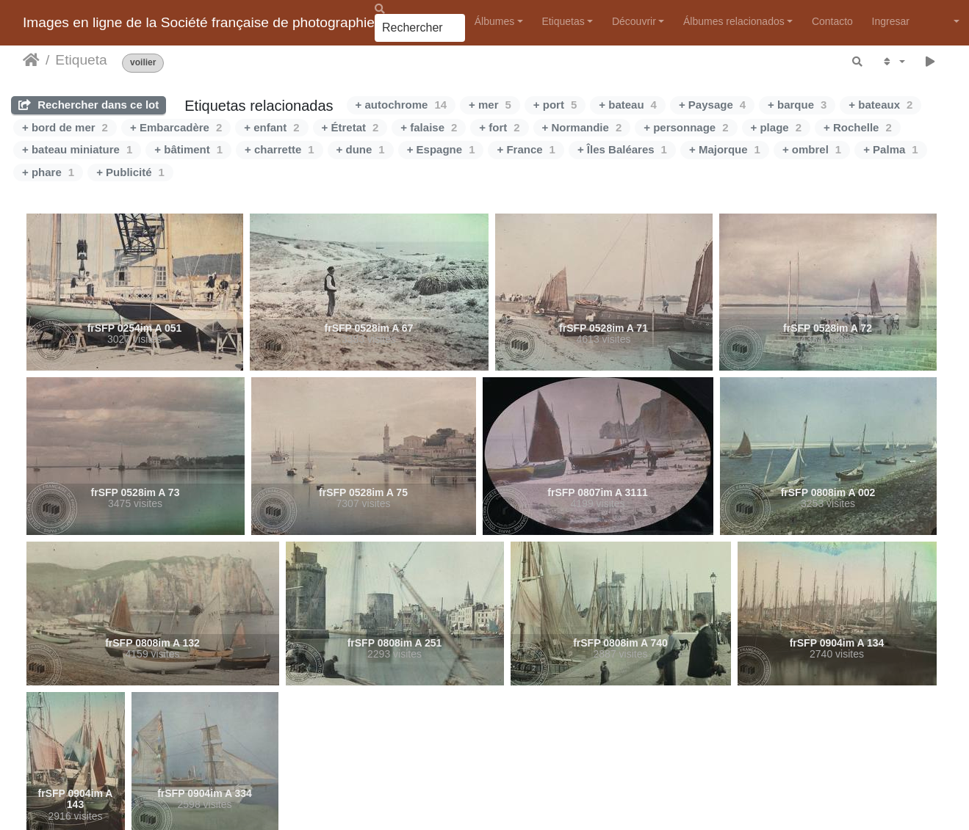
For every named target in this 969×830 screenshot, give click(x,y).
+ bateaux (880, 104)
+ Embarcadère (176, 127)
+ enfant (271, 127)
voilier (143, 63)
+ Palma (890, 149)
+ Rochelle (858, 127)
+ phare (48, 172)
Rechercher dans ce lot (88, 104)
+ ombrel (811, 149)
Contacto (832, 21)
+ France (526, 149)
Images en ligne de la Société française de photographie (199, 22)
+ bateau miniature (77, 149)
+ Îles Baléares (622, 149)
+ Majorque (724, 149)
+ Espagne (441, 149)
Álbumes (494, 21)
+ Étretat (350, 127)
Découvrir (634, 21)
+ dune (360, 149)
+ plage (776, 127)
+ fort (499, 127)
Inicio (31, 60)
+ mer (490, 104)
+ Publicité (130, 172)
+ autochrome (401, 104)
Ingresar (890, 21)
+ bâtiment (188, 149)
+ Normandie (582, 127)
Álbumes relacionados (734, 21)
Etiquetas (562, 21)
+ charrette (279, 149)
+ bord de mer (65, 127)
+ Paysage (712, 104)
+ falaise (428, 127)
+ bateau (628, 104)
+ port (555, 104)
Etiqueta (81, 60)
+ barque (797, 104)
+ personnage (686, 127)
